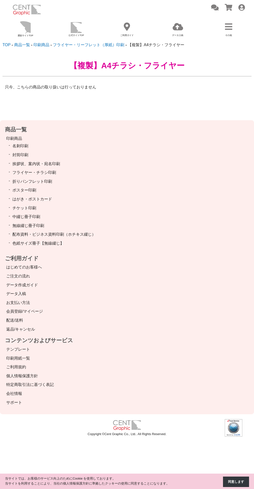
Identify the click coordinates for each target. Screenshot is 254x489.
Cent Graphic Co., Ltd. (120, 434)
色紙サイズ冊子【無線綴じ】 (38, 243)
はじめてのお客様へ (24, 267)
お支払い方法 (18, 303)
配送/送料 (14, 320)
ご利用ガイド (22, 258)
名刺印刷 (20, 146)
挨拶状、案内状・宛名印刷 (36, 164)
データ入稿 (16, 294)
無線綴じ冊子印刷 (28, 226)
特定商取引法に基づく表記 (30, 384)
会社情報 (14, 393)
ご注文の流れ (18, 276)
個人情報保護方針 (22, 376)
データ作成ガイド (22, 285)
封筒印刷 (20, 155)
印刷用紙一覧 (18, 358)
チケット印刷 (24, 208)
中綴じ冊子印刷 (26, 217)
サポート (14, 402)
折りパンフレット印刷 (32, 181)
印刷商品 (14, 138)
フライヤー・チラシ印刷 (34, 172)
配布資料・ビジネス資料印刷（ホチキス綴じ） (54, 234)
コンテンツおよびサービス (39, 340)
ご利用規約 (16, 367)
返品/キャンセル (20, 329)
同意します (236, 482)
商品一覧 (16, 129)
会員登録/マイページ (24, 311)
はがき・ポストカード (32, 199)
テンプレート (18, 349)
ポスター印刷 (24, 190)
